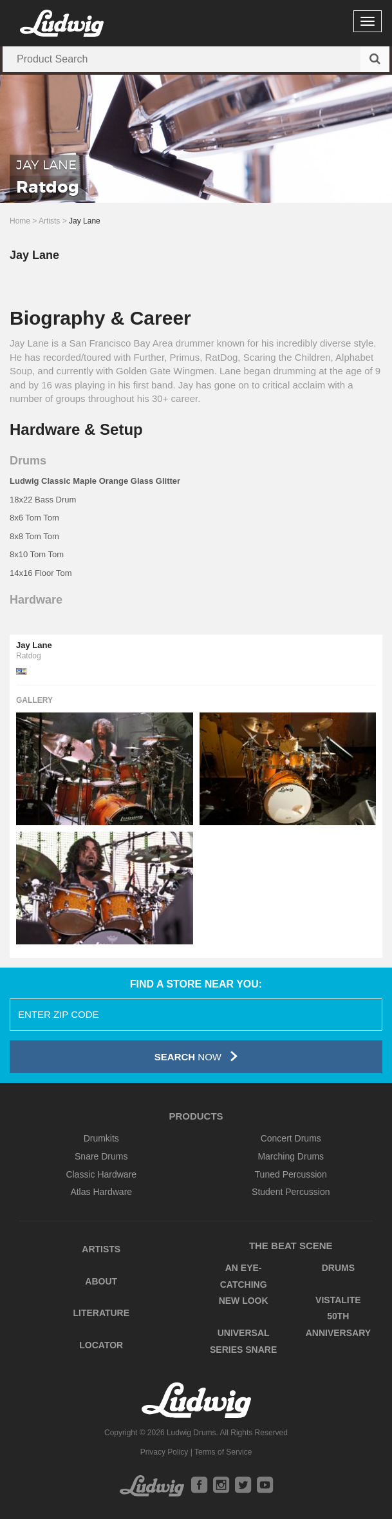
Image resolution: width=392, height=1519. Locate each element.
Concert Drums (291, 1138)
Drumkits (101, 1138)
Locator (101, 1345)
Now (196, 1056)
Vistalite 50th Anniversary (338, 1316)
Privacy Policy (164, 1452)
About (101, 1281)
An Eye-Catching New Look (243, 1284)
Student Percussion (291, 1192)
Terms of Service (223, 1452)
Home (20, 220)
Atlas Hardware (101, 1192)
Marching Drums (290, 1156)
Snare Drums (101, 1156)
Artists (49, 220)
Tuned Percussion (291, 1174)
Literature (101, 1313)
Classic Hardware (101, 1174)
